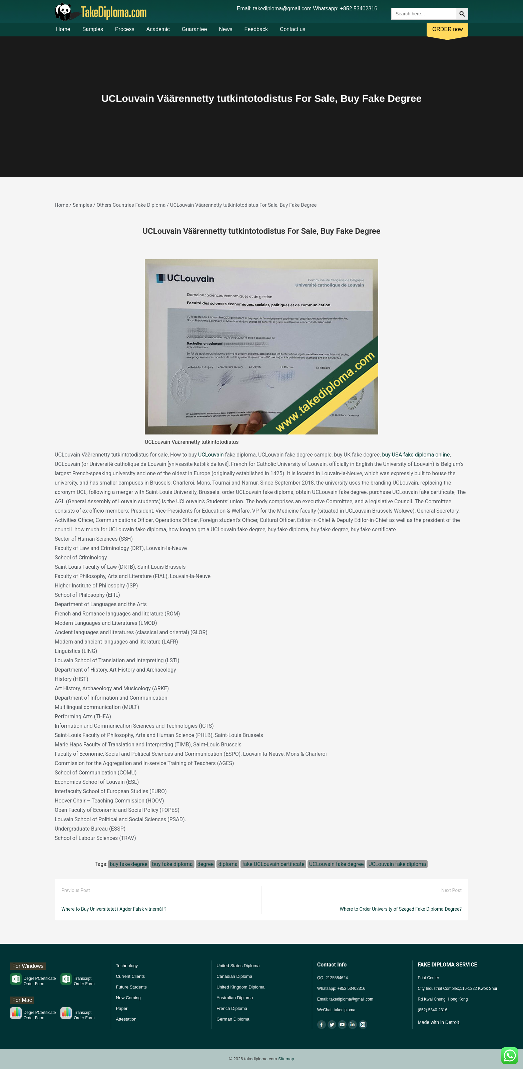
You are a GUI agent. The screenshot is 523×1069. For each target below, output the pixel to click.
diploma (227, 864)
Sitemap (286, 1058)
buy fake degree (128, 864)
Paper (122, 1008)
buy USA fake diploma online (416, 455)
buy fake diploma (172, 864)
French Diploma (231, 1008)
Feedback (256, 33)
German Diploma (232, 1019)
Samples (92, 33)
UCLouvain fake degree (336, 864)
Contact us (292, 33)
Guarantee (194, 33)
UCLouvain (210, 455)
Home (63, 33)
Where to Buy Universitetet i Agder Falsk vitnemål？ (114, 909)
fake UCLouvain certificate (273, 864)
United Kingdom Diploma (240, 987)
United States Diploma (237, 965)
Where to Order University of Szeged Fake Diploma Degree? (401, 909)
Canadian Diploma (234, 976)
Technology (127, 965)
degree (205, 864)
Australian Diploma (234, 997)
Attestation (126, 1019)
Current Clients (130, 976)
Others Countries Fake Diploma (131, 205)
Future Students (131, 987)
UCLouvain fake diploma (397, 864)
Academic (158, 33)
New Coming (128, 997)
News (225, 33)
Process (124, 33)
